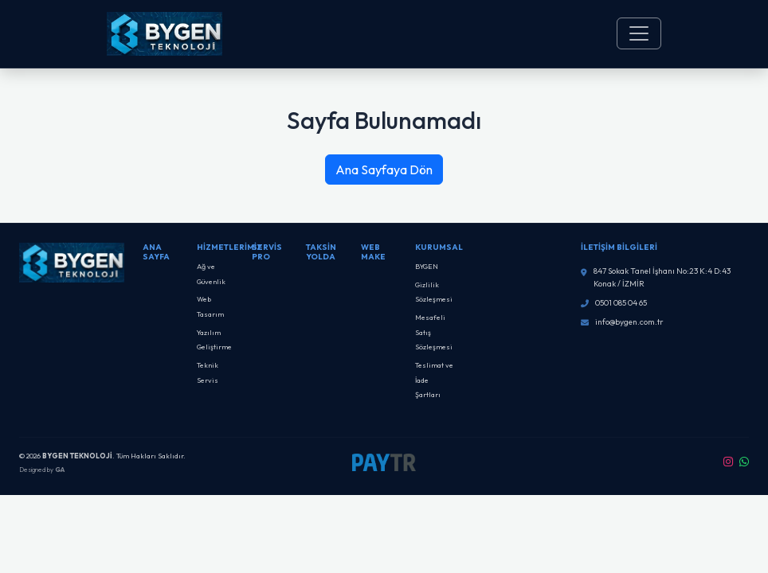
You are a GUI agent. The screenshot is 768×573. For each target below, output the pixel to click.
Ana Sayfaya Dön (384, 169)
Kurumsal (439, 247)
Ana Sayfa (156, 252)
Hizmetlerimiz (229, 247)
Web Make (373, 252)
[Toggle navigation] (639, 33)
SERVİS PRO (267, 252)
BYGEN (426, 266)
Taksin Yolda (321, 252)
